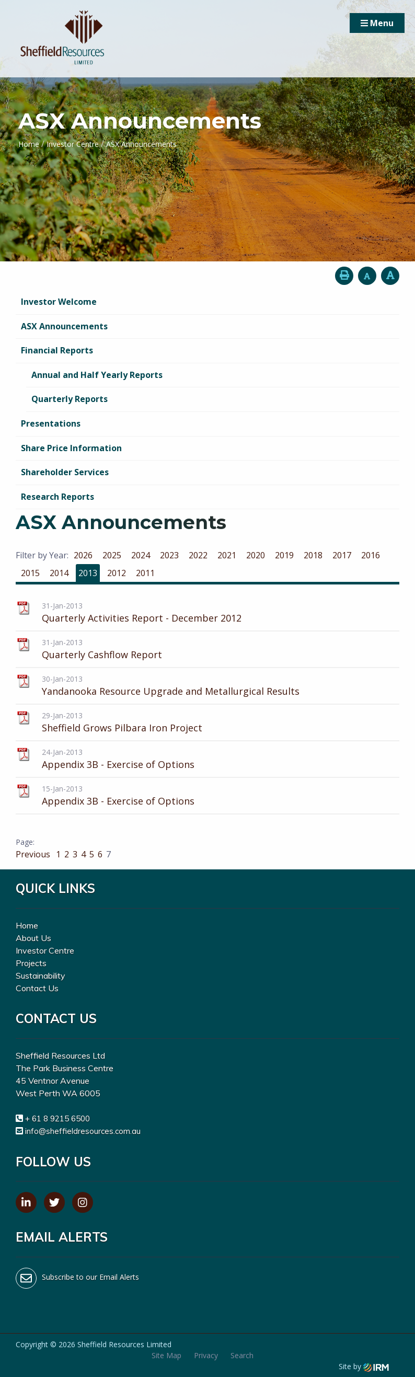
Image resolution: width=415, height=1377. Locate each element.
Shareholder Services (65, 472)
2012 (116, 573)
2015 (30, 573)
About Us (33, 938)
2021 (226, 555)
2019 (284, 555)
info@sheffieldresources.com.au (83, 1131)
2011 (145, 573)
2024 (140, 555)
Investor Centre (45, 950)
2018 (313, 555)
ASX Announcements (64, 326)
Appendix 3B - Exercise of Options (118, 764)
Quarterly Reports (69, 399)
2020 (255, 555)
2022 (198, 555)
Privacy (206, 1355)
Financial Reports (57, 350)
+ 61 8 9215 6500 (57, 1118)
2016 (370, 555)
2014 (59, 573)
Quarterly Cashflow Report (102, 654)
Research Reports (57, 496)
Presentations (50, 423)
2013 (87, 573)
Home (27, 925)
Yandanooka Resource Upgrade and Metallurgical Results (170, 691)
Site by (364, 1366)
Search (241, 1355)
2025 (111, 555)
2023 (169, 555)
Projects (31, 963)
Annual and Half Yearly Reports (97, 375)
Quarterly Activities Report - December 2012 (141, 618)
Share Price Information (71, 448)
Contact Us (37, 988)
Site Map (166, 1355)
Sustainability (40, 975)
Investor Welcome (59, 301)
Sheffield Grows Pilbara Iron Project (122, 727)
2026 (83, 555)
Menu (377, 23)
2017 (341, 555)
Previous (34, 854)
